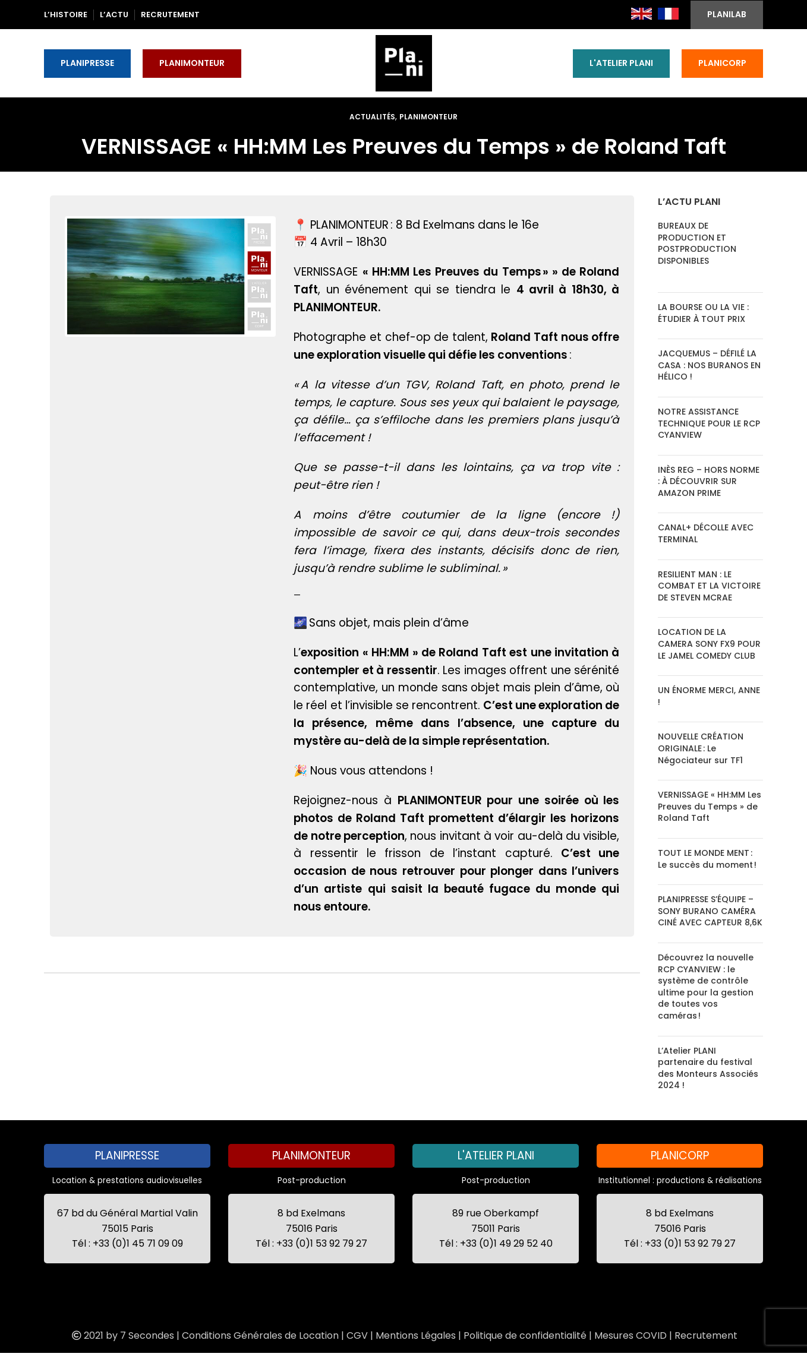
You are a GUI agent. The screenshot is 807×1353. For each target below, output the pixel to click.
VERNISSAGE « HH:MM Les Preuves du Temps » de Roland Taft (709, 806)
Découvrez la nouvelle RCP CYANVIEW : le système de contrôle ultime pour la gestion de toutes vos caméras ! (706, 986)
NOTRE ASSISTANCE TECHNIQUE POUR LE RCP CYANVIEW (709, 423)
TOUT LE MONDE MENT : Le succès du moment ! (707, 859)
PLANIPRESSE (87, 63)
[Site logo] (404, 62)
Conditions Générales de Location (260, 1335)
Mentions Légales (416, 1335)
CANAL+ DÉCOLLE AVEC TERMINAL (706, 533)
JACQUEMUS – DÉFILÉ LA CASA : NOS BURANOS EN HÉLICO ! (709, 364)
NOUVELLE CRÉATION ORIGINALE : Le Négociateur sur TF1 (700, 748)
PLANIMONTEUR (192, 63)
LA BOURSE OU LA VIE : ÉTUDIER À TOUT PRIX (703, 313)
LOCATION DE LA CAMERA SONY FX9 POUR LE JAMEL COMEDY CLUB (709, 643)
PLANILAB (726, 14)
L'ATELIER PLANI (621, 63)
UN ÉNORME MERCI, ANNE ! (709, 696)
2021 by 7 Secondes (122, 1335)
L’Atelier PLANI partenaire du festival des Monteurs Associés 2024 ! (708, 1068)
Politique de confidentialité (525, 1335)
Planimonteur (428, 117)
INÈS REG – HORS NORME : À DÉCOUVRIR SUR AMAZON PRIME (708, 481)
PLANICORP (722, 63)
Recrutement (705, 1335)
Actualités (372, 117)
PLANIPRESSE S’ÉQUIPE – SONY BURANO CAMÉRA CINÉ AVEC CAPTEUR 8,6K (710, 910)
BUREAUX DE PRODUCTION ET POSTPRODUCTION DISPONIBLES (697, 243)
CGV (357, 1335)
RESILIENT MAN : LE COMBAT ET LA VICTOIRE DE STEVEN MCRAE (709, 585)
